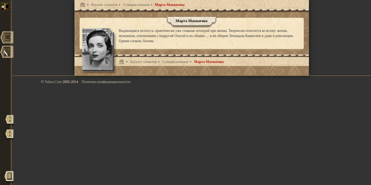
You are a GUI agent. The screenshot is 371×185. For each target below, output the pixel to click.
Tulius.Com (54, 82)
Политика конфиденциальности (106, 82)
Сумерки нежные (135, 5)
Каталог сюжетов (103, 5)
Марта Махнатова (169, 5)
